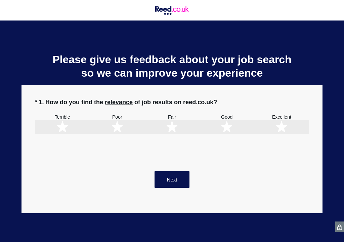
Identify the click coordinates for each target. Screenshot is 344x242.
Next (172, 180)
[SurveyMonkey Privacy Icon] (339, 226)
